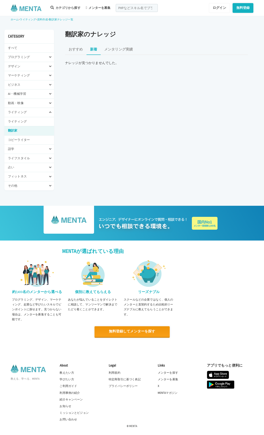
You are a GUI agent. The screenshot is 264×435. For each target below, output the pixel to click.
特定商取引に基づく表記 (125, 379)
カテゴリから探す (65, 8)
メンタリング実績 (118, 49)
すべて (12, 48)
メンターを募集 (98, 8)
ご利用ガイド (68, 385)
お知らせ (65, 406)
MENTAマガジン (167, 392)
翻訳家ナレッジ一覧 (61, 19)
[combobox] (137, 8)
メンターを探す (168, 372)
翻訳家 (12, 130)
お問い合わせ (68, 419)
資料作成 (42, 19)
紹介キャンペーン (71, 399)
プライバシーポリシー (123, 385)
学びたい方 (67, 379)
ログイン (219, 8)
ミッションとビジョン (74, 412)
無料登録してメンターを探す (132, 331)
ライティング (28, 19)
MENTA (133, 425)
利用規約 (114, 372)
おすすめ (76, 49)
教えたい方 (67, 372)
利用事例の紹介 (70, 392)
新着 (93, 49)
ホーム (15, 19)
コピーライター (19, 140)
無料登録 (243, 8)
